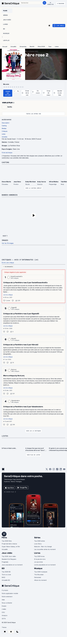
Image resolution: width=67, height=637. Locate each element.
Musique (38, 568)
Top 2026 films (7, 541)
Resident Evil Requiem (9, 559)
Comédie (11, 142)
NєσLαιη (13, 369)
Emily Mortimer (30, 182)
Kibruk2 (13, 338)
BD (3, 568)
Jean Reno (17, 182)
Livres (37, 553)
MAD (3, 577)
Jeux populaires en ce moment (12, 565)
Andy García (41, 182)
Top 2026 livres (39, 556)
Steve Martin (6, 182)
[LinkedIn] (61, 469)
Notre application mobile (10, 593)
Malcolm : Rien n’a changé (43, 546)
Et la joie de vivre (39, 559)
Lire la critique (8, 295)
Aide (3, 600)
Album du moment (40, 580)
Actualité (5, 549)
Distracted (37, 577)
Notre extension (7, 596)
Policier (17, 142)
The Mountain (39, 574)
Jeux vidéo (7, 553)
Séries (37, 537)
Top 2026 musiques (40, 572)
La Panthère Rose (14, 145)
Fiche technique (7, 152)
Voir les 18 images (8, 243)
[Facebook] (50, 469)
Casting (5, 162)
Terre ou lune (6, 574)
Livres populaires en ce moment (45, 565)
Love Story (38, 544)
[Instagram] (54, 469)
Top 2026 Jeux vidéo (9, 556)
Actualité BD (6, 580)
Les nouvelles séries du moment (45, 549)
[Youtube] (64, 469)
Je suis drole (38, 562)
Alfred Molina (53, 182)
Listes (5, 436)
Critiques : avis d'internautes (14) (20, 260)
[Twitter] (47, 469)
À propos (5, 590)
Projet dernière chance (9, 544)
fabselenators (15, 400)
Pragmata (5, 562)
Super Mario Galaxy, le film (11, 546)
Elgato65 (14, 307)
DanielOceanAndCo (16, 276)
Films (4, 537)
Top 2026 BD (6, 572)
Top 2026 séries (39, 541)
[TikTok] (57, 469)
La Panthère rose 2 (33, 51)
